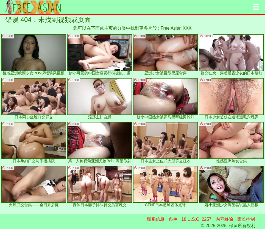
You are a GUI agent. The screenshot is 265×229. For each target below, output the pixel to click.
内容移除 (224, 219)
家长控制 (246, 219)
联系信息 (155, 219)
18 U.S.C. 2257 (196, 219)
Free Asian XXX (176, 28)
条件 (173, 219)
